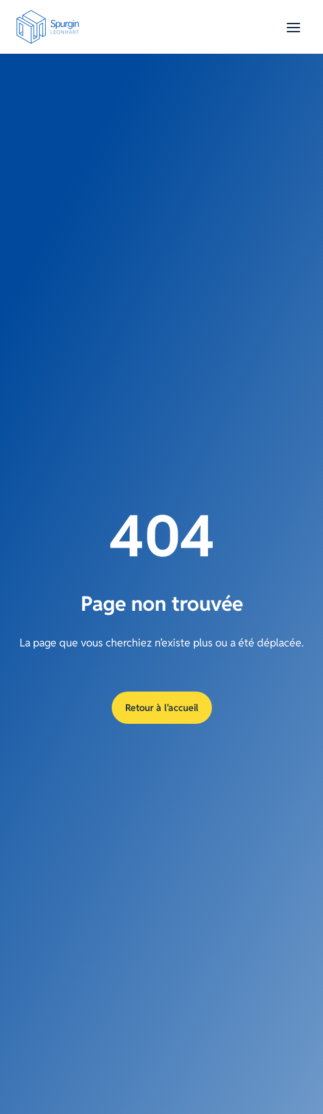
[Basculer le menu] (293, 27)
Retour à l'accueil (162, 708)
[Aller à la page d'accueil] (51, 27)
